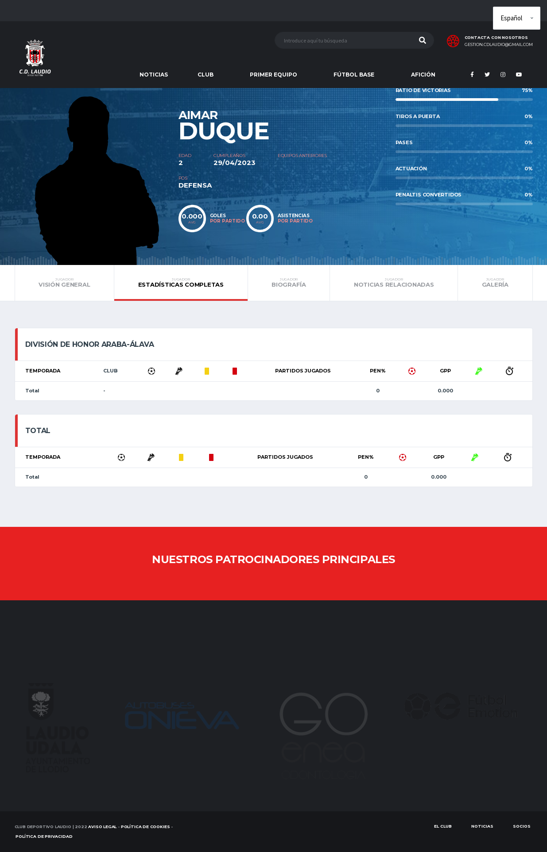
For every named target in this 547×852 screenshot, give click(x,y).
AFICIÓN (423, 74)
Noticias (482, 826)
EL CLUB (443, 826)
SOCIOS (522, 826)
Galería (495, 282)
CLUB (205, 74)
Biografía (289, 282)
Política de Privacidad (44, 836)
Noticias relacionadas (394, 282)
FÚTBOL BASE (354, 74)
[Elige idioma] (516, 18)
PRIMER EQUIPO (273, 74)
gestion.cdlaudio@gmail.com (499, 44)
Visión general (64, 282)
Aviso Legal (102, 826)
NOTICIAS (154, 74)
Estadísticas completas (180, 282)
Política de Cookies (145, 826)
